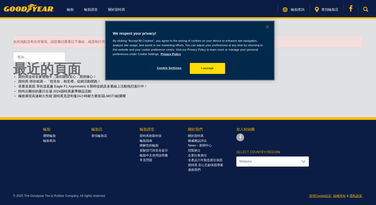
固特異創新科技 (151, 136)
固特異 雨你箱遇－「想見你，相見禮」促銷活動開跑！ (59, 81)
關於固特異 (116, 9)
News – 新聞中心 (200, 145)
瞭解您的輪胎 (149, 145)
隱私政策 (356, 196)
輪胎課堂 (91, 9)
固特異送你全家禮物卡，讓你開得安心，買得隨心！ (57, 77)
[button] (367, 10)
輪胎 (70, 9)
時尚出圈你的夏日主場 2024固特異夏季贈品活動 (54, 91)
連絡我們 (194, 170)
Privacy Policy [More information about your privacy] (171, 54)
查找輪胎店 (326, 10)
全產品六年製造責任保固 (205, 160)
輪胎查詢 (293, 9)
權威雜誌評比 (197, 141)
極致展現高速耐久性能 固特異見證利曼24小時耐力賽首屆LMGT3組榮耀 (72, 96)
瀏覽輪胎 (49, 136)
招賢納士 (194, 150)
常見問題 (146, 160)
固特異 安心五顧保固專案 (205, 165)
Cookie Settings (169, 67)
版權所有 (339, 196)
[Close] (267, 27)
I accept (207, 68)
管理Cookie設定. (320, 196)
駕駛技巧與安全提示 (154, 150)
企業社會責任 (197, 155)
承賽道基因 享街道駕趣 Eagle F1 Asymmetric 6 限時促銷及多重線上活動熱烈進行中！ (83, 86)
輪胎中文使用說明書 (154, 155)
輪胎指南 (146, 141)
